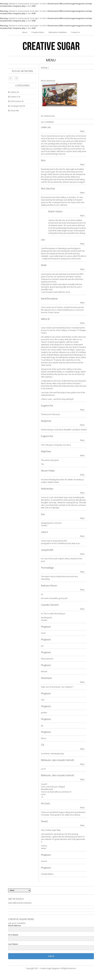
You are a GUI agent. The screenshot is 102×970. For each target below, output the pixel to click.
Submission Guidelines (57, 32)
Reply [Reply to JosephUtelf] (82, 554)
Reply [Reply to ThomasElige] (82, 571)
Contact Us (75, 32)
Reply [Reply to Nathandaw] (82, 492)
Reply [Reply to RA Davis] (82, 807)
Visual (12, 110)
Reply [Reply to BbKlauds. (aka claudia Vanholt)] (82, 764)
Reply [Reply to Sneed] (82, 825)
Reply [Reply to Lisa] (82, 243)
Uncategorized (16, 106)
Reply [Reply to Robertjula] (82, 682)
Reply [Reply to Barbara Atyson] (82, 589)
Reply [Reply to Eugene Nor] (82, 409)
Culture (13, 92)
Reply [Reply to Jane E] (82, 536)
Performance (15, 101)
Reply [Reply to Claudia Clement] (82, 609)
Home (44, 67)
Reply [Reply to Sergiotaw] (82, 425)
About (24, 32)
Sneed (44, 821)
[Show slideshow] (48, 80)
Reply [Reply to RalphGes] (82, 455)
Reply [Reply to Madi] (82, 269)
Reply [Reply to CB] (82, 749)
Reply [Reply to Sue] (82, 518)
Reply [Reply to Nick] (82, 164)
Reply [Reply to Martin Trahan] (82, 215)
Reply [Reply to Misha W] (82, 323)
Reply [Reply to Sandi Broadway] (82, 302)
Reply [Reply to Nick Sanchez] (82, 192)
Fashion (13, 96)
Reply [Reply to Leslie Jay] (82, 131)
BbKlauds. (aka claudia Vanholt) (57, 760)
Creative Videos (37, 32)
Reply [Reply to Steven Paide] (82, 474)
